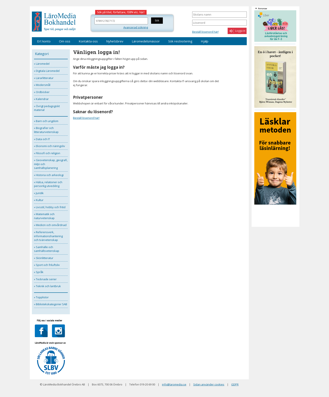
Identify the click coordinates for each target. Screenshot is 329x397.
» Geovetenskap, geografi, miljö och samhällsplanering (51, 164)
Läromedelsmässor (146, 41)
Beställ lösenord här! (205, 32)
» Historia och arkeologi (49, 175)
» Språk (38, 272)
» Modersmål (42, 85)
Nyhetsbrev (114, 41)
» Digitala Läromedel (47, 71)
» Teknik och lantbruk (47, 286)
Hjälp (204, 41)
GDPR (235, 384)
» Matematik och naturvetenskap (44, 216)
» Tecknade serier (45, 279)
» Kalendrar (41, 99)
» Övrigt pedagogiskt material (47, 108)
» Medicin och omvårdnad (50, 225)
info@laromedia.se (174, 384)
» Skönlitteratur (43, 258)
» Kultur (38, 200)
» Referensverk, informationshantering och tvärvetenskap (48, 236)
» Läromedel (42, 64)
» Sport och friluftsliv (47, 265)
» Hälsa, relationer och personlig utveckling (48, 184)
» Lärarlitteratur (44, 78)
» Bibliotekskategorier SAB (50, 304)
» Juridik (39, 193)
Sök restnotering (180, 41)
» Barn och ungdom (46, 121)
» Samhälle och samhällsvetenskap (46, 249)
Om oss (64, 41)
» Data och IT (42, 139)
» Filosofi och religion (47, 153)
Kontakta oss (88, 41)
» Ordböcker (42, 92)
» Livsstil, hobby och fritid (49, 207)
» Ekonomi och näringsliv (49, 146)
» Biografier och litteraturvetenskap (46, 130)
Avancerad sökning (135, 27)
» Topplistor (41, 297)
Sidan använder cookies (208, 384)
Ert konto (44, 41)
